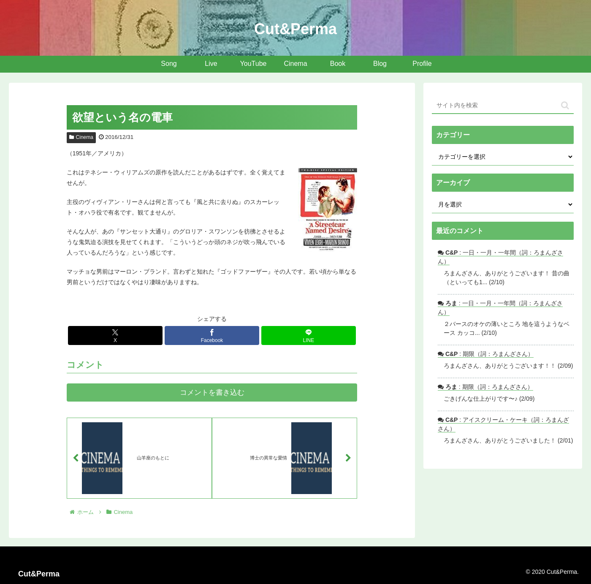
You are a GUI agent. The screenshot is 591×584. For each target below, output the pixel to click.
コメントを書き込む (212, 392)
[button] (565, 105)
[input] (503, 105)
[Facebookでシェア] (212, 335)
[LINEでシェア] (308, 335)
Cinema (81, 137)
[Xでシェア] (115, 335)
